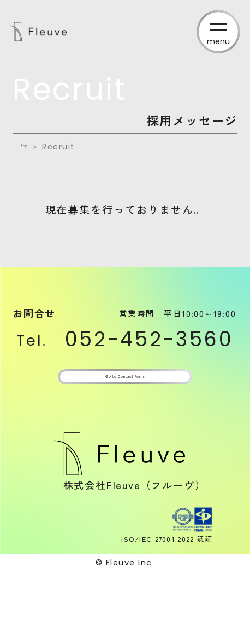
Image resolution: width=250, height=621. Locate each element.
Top (30, 146)
